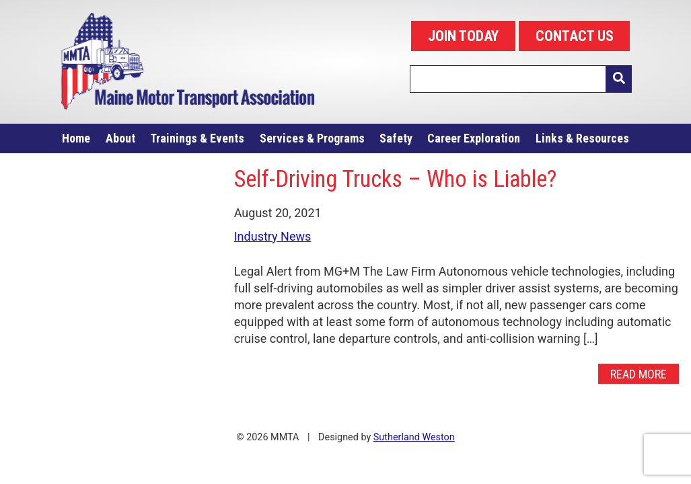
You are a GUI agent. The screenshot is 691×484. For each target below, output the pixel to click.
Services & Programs (312, 138)
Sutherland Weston (414, 437)
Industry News (273, 236)
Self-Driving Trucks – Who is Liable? (395, 178)
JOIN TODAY (463, 36)
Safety (395, 138)
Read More (638, 374)
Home (76, 138)
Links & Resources (582, 138)
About (120, 138)
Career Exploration (473, 138)
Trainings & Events (197, 138)
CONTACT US (575, 36)
